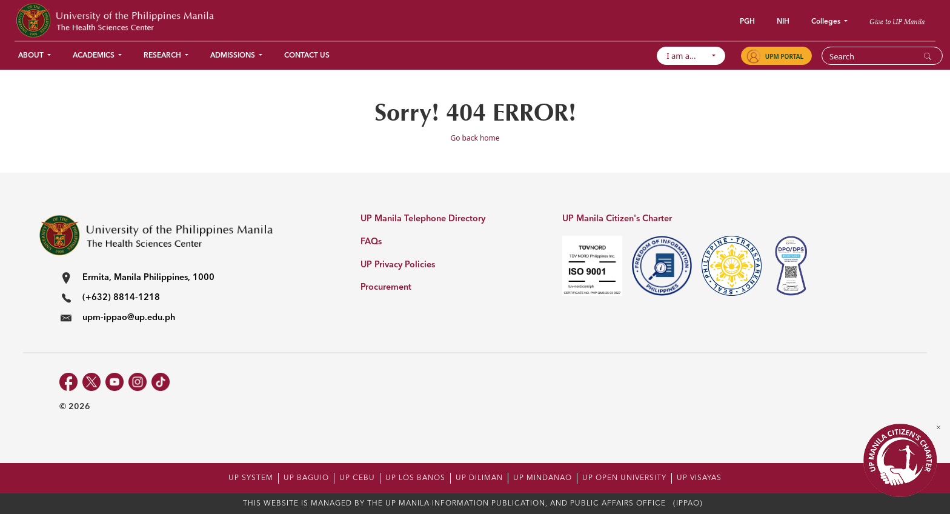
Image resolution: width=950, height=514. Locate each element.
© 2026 (74, 406)
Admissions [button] (233, 55)
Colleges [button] (826, 21)
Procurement (385, 287)
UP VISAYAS (699, 478)
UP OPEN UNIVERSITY (624, 478)
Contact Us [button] (307, 55)
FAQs (371, 242)
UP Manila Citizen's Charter (617, 219)
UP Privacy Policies (397, 265)
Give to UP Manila (897, 21)
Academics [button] (94, 55)
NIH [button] (783, 21)
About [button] (31, 55)
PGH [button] (747, 21)
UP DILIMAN (479, 478)
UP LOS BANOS (415, 478)
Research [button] (163, 55)
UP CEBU (357, 478)
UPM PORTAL (784, 56)
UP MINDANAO (542, 478)
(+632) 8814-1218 (121, 297)
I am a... (687, 55)
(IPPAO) (688, 503)
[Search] (874, 56)
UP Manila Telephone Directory (422, 219)
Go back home (474, 138)
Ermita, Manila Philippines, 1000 (148, 277)
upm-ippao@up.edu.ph (128, 317)
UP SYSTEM (250, 478)
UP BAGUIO (306, 478)
